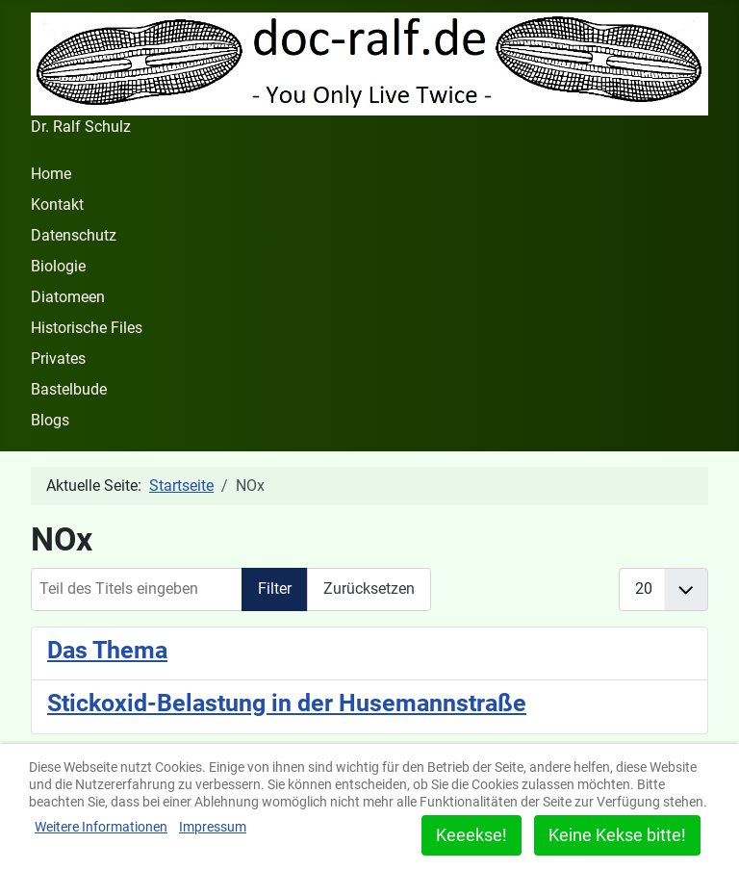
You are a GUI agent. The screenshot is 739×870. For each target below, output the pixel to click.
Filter (275, 588)
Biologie (58, 266)
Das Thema (107, 649)
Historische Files (86, 328)
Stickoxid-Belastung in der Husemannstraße (286, 702)
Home (51, 174)
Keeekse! (471, 835)
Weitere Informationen (101, 826)
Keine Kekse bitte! (617, 835)
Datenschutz (73, 235)
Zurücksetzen (369, 588)
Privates (58, 358)
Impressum (212, 826)
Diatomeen (68, 297)
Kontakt (57, 204)
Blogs (50, 420)
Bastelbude (69, 389)
